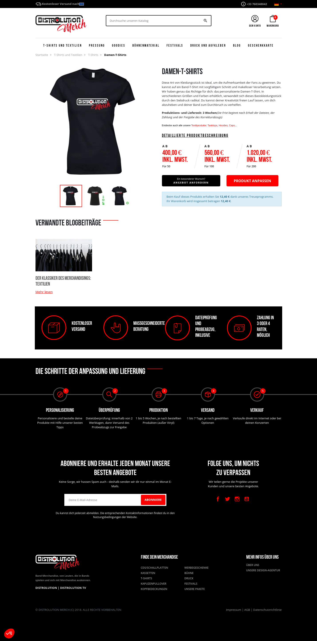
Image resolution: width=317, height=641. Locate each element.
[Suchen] (153, 21)
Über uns (252, 565)
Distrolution (46, 588)
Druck (188, 578)
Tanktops (212, 125)
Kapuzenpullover (154, 584)
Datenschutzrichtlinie (267, 610)
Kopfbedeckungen (154, 589)
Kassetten (148, 573)
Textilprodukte (198, 125)
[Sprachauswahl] (278, 4)
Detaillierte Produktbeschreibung (195, 136)
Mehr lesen (44, 292)
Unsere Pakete (194, 589)
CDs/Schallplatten (154, 568)
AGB (247, 610)
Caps (232, 125)
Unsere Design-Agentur (263, 570)
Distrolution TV (73, 588)
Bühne (189, 573)
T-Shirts (146, 578)
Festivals (190, 584)
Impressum (234, 610)
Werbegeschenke (196, 568)
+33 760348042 (256, 4)
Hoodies (223, 125)
